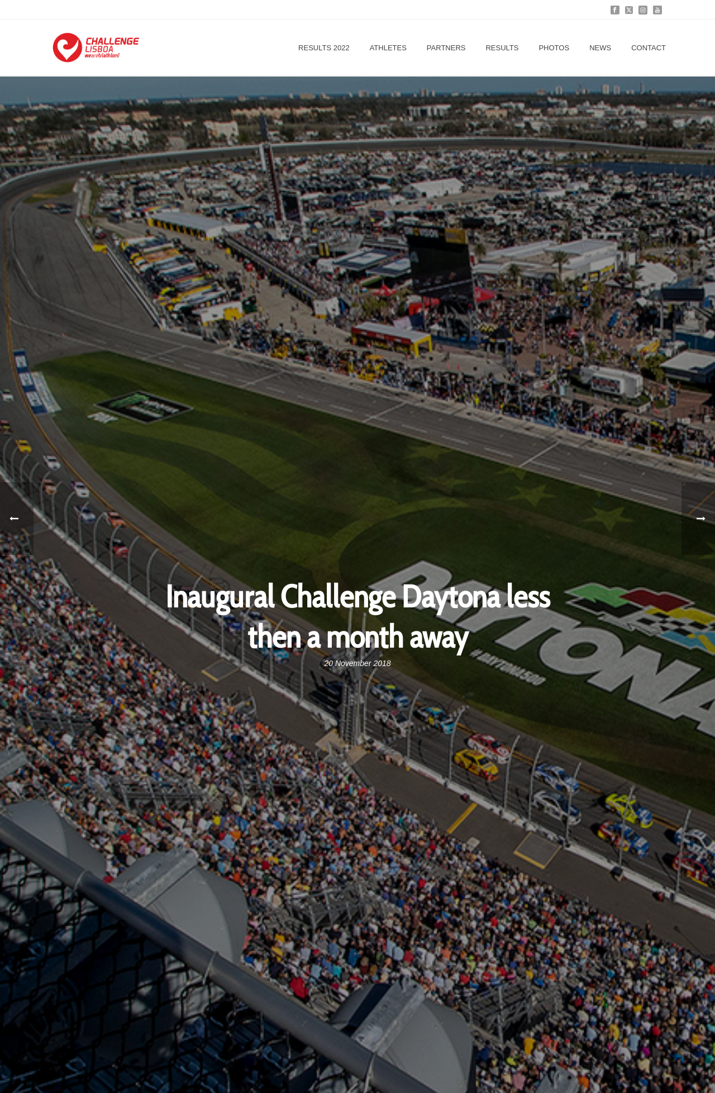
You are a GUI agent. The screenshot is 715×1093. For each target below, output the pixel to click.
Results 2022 (324, 48)
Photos (553, 48)
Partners (446, 48)
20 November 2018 (357, 663)
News (600, 48)
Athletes (388, 48)
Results (501, 48)
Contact (648, 48)
